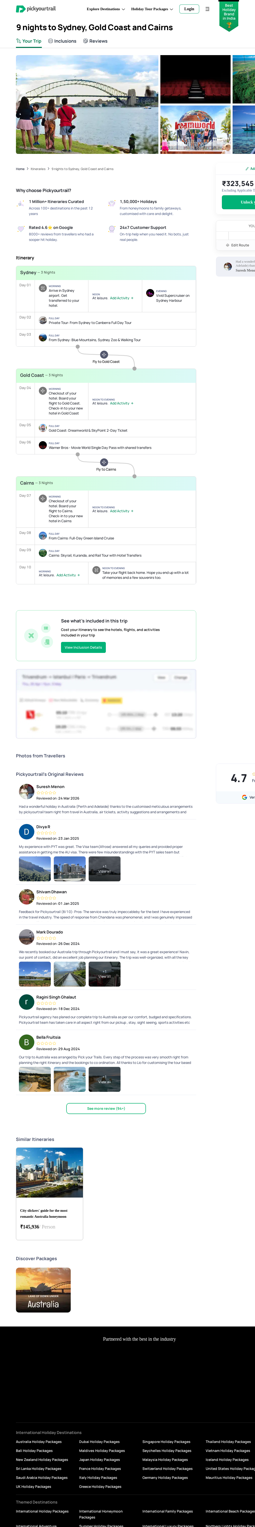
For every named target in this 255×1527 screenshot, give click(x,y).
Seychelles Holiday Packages (166, 1450)
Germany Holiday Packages (165, 1477)
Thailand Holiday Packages (228, 1441)
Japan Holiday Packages (99, 1459)
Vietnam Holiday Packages (228, 1450)
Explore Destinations (106, 9)
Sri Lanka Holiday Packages (39, 1468)
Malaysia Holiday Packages (165, 1459)
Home (20, 169)
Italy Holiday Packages (98, 1477)
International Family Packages (167, 1511)
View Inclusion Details (83, 647)
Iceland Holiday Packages (227, 1459)
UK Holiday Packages (33, 1486)
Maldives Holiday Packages (102, 1450)
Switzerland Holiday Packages (167, 1468)
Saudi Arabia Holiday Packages (42, 1477)
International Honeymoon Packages (101, 1514)
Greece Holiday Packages (100, 1486)
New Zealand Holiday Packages (42, 1459)
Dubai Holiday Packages (99, 1441)
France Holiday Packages (100, 1468)
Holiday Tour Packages (152, 9)
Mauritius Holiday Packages (229, 1477)
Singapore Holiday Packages (166, 1441)
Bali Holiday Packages (34, 1450)
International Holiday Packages (42, 1511)
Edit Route (237, 245)
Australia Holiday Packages (39, 1441)
